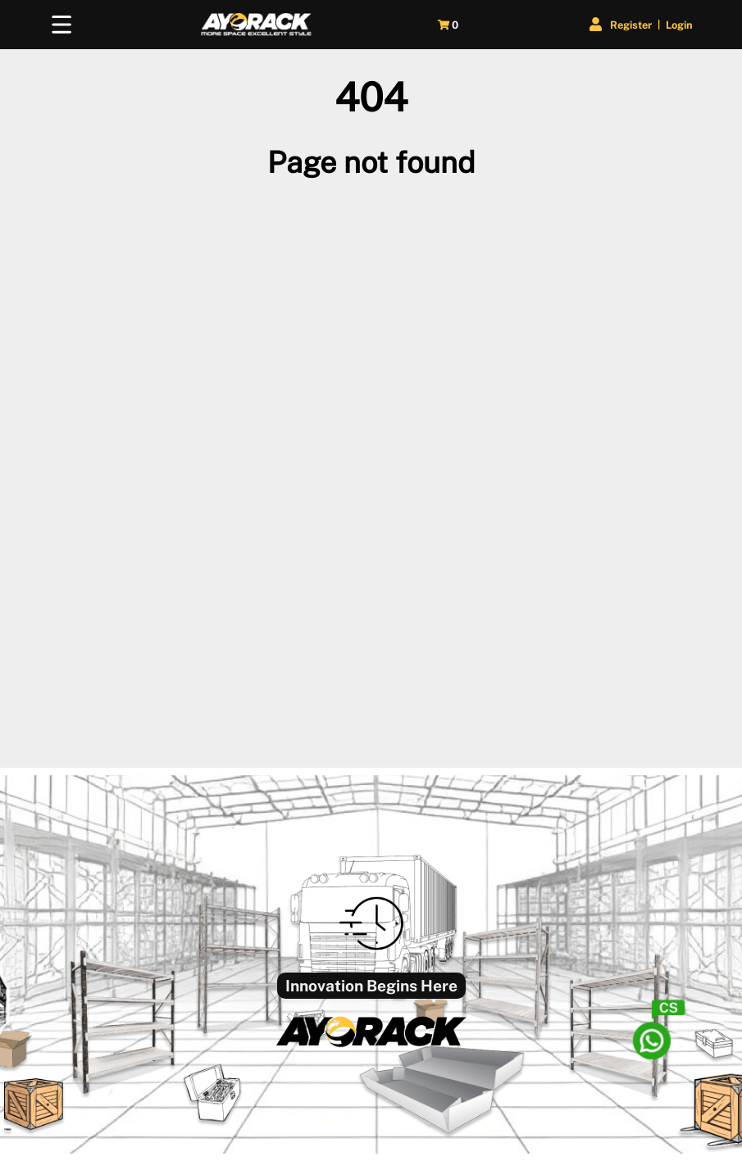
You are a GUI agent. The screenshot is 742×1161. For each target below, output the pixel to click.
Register (631, 25)
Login (679, 25)
